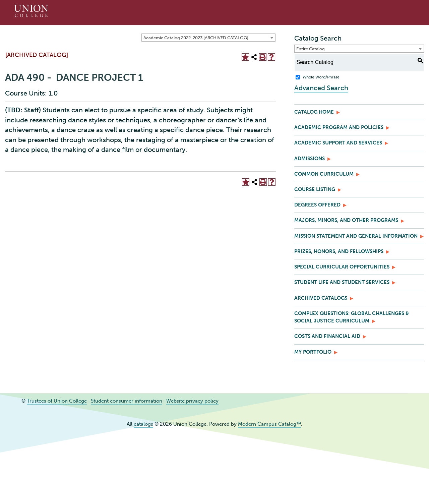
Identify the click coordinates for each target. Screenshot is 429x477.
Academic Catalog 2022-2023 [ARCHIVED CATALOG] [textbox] (195, 37)
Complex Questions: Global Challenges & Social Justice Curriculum (351, 317)
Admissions (309, 159)
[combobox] (208, 38)
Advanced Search (321, 88)
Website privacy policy (192, 401)
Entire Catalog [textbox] (310, 48)
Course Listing (314, 189)
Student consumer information (126, 401)
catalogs (143, 424)
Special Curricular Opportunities (341, 267)
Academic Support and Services (338, 143)
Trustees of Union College (57, 401)
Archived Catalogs (320, 298)
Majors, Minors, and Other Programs (346, 220)
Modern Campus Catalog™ (269, 424)
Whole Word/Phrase (321, 77)
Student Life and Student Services (341, 282)
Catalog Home (314, 112)
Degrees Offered (317, 205)
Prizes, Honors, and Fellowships (338, 251)
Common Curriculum (324, 174)
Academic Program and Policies (338, 127)
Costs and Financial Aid (327, 336)
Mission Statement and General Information (356, 236)
